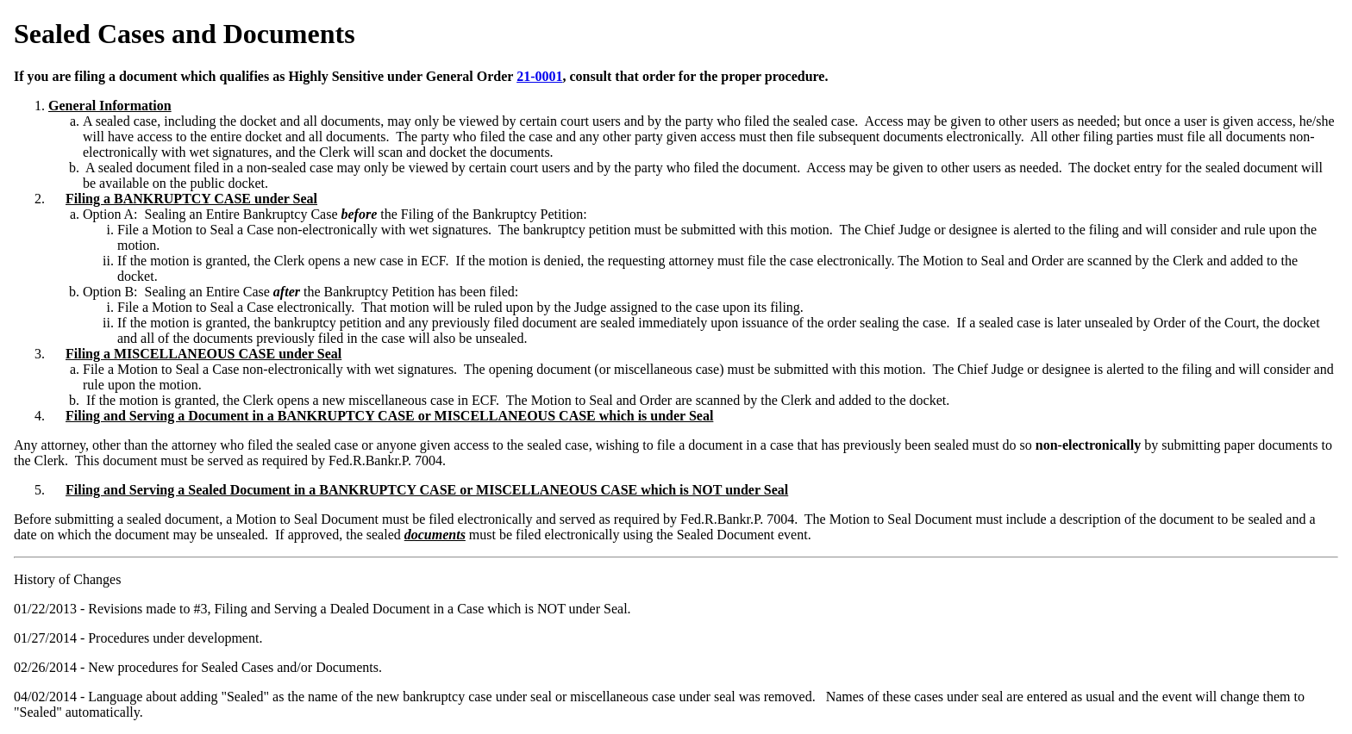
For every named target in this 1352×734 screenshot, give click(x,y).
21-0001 (539, 76)
